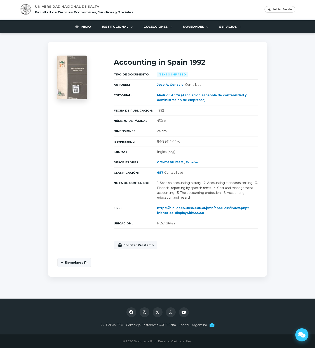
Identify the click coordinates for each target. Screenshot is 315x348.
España (192, 162)
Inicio (83, 27)
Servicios (230, 27)
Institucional (117, 27)
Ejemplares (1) (76, 262)
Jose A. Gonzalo (170, 85)
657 (160, 173)
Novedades (195, 27)
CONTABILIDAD (170, 162)
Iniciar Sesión (280, 9)
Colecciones (158, 27)
